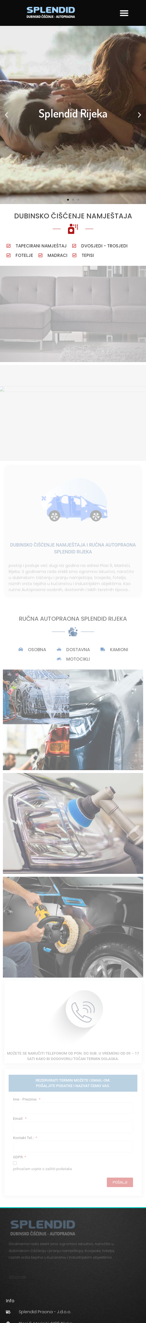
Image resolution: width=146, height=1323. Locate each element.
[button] (124, 13)
